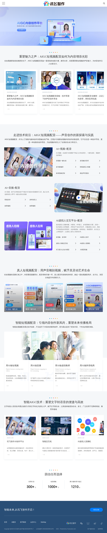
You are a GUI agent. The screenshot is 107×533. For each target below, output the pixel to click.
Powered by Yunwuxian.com (68, 529)
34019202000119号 (48, 529)
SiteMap (43, 522)
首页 (5, 522)
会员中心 (33, 522)
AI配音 (13, 522)
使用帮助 (100, 529)
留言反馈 (96, 510)
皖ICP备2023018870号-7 (27, 529)
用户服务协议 (91, 529)
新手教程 (23, 522)
